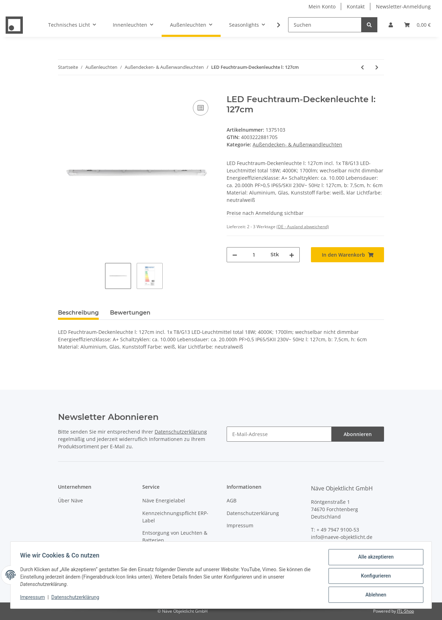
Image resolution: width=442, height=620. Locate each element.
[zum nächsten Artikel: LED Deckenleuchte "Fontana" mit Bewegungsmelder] (377, 67)
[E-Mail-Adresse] (279, 434)
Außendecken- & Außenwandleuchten (297, 144)
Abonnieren (358, 434)
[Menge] (254, 255)
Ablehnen (374, 595)
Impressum (240, 525)
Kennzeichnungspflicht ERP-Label (175, 517)
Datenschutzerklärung (181, 431)
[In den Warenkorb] (63, 90)
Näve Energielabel (163, 500)
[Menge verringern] (234, 255)
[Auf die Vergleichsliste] (200, 108)
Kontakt (356, 6)
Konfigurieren (374, 577)
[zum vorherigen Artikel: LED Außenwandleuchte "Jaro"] (362, 67)
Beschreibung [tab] (78, 312)
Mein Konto (322, 6)
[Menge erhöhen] (291, 255)
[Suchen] (325, 24)
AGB (231, 500)
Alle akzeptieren (374, 558)
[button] (390, 25)
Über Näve (70, 500)
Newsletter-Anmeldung (403, 6)
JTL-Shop (405, 611)
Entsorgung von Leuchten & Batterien (174, 536)
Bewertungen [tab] (130, 312)
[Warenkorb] (417, 25)
